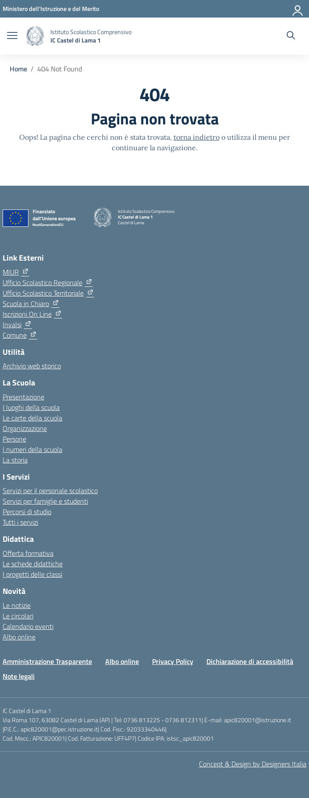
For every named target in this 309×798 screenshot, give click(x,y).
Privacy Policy (172, 661)
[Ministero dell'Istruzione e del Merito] (51, 8)
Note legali (19, 676)
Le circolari (18, 616)
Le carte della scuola (32, 418)
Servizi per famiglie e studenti (45, 501)
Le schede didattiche (33, 563)
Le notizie (17, 605)
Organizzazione (25, 428)
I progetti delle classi (32, 574)
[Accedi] (298, 8)
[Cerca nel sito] (291, 36)
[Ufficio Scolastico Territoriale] (48, 293)
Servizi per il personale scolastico (50, 490)
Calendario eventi (28, 626)
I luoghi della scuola (31, 407)
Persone (14, 439)
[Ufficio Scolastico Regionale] (48, 282)
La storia (15, 460)
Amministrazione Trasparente (47, 661)
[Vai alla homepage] (35, 36)
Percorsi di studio (27, 511)
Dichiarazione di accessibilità (249, 661)
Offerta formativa (28, 553)
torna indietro (197, 137)
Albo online (19, 637)
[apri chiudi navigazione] (12, 36)
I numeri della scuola (32, 449)
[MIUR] (16, 272)
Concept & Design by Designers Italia (252, 764)
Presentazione (23, 397)
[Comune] (20, 335)
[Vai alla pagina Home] (18, 69)
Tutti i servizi (20, 522)
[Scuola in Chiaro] (31, 303)
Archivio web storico (32, 365)
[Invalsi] (17, 324)
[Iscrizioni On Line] (32, 314)
